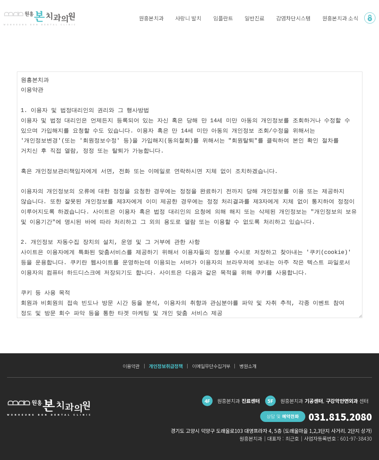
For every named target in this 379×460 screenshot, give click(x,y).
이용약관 (131, 366)
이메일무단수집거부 (211, 366)
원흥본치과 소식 (340, 18)
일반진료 (254, 18)
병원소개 (247, 366)
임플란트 (223, 18)
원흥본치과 (151, 18)
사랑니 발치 (188, 18)
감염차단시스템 (293, 18)
